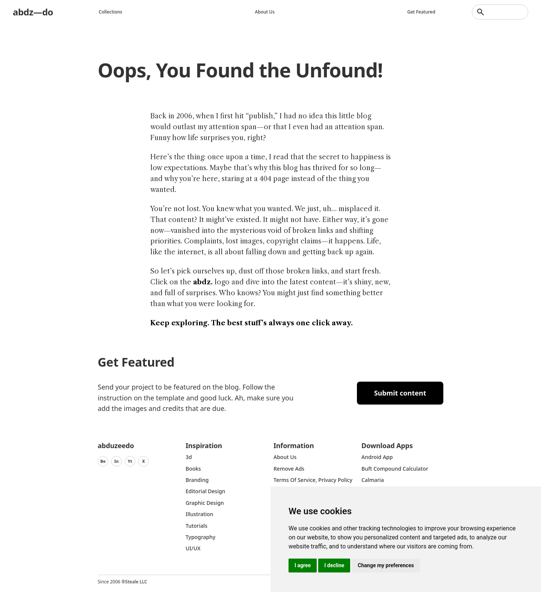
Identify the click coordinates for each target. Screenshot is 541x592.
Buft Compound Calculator (394, 468)
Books (193, 468)
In (116, 461)
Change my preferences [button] (386, 565)
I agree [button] (303, 565)
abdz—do (33, 12)
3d (189, 457)
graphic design (205, 502)
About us (265, 12)
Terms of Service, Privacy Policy (313, 479)
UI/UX (193, 548)
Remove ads (289, 468)
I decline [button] (334, 565)
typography (200, 537)
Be (103, 461)
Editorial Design (205, 491)
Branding (197, 479)
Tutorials (196, 525)
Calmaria (372, 479)
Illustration (199, 514)
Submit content (400, 392)
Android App (377, 457)
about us (285, 457)
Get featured (421, 12)
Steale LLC (136, 581)
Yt (130, 461)
